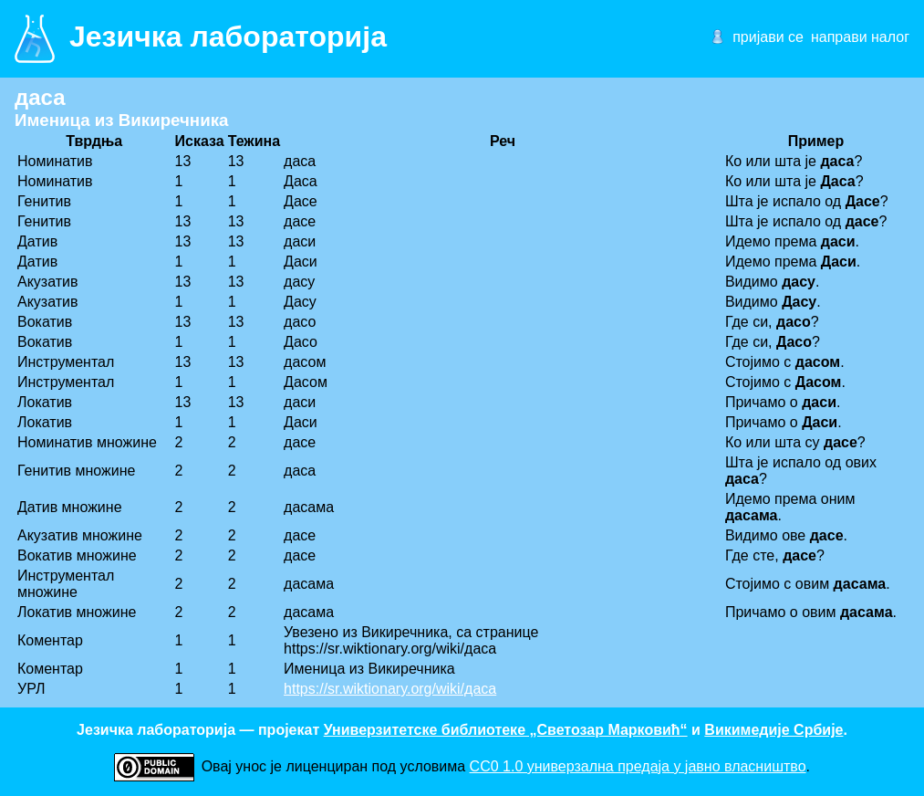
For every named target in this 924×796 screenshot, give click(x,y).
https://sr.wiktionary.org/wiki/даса (390, 688)
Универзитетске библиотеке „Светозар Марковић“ (506, 730)
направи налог (860, 37)
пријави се (768, 37)
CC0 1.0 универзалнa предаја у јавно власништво (638, 766)
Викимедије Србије (773, 730)
